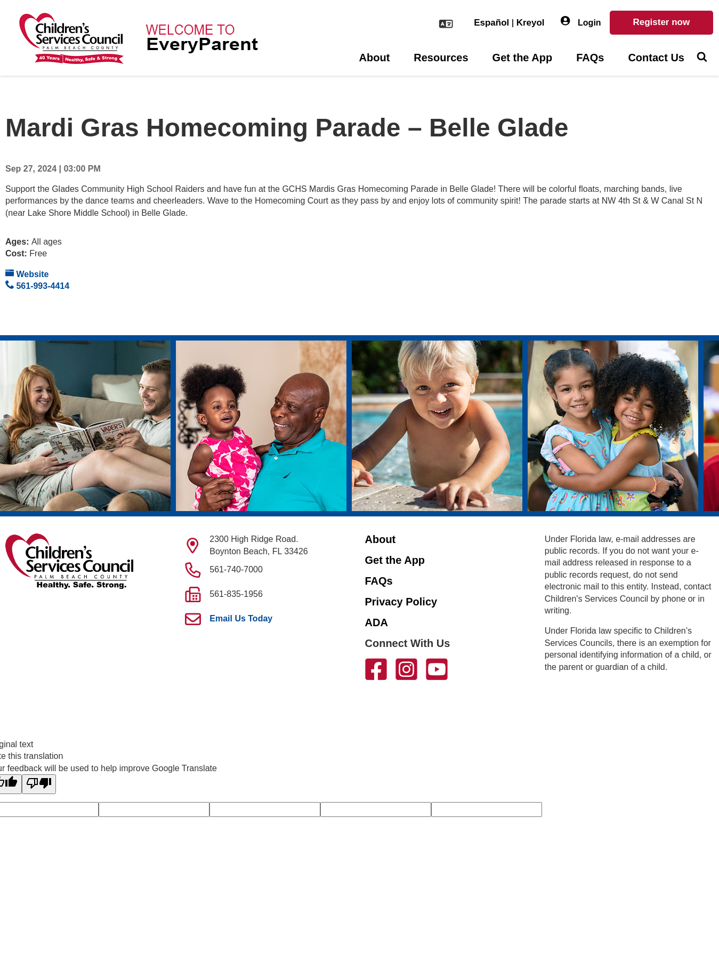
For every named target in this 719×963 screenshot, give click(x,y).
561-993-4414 (37, 285)
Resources (441, 57)
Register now (661, 22)
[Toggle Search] (701, 58)
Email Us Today (240, 618)
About (374, 57)
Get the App (522, 57)
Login (581, 21)
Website (27, 274)
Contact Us (656, 57)
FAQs (590, 57)
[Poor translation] (39, 784)
